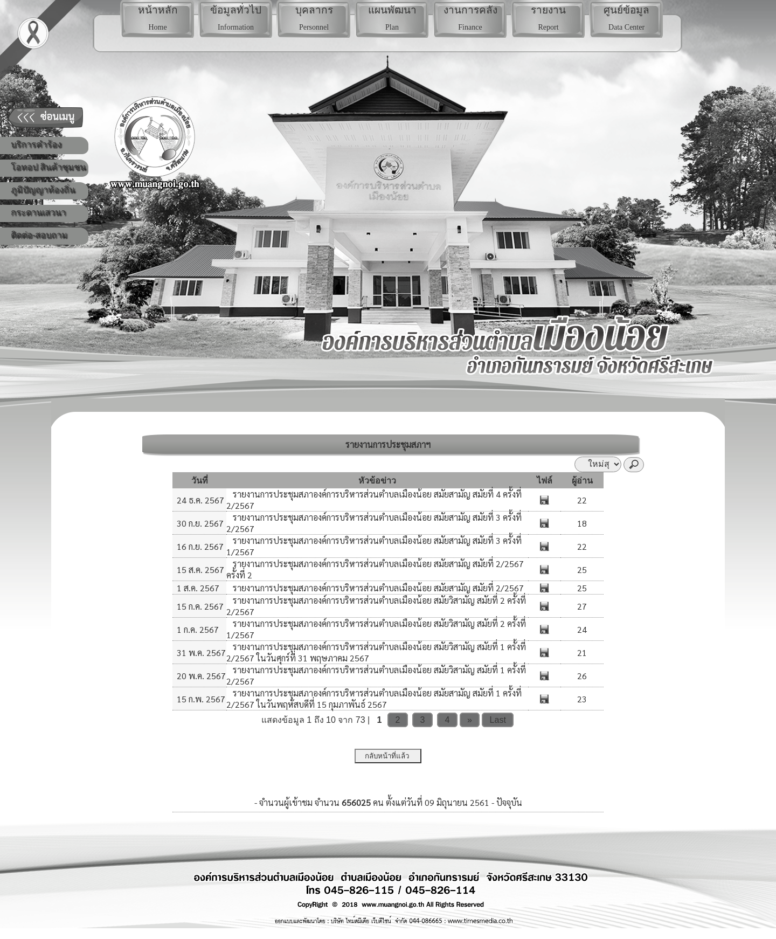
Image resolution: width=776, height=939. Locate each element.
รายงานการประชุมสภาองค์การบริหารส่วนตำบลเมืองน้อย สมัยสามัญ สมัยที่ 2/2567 (377, 587)
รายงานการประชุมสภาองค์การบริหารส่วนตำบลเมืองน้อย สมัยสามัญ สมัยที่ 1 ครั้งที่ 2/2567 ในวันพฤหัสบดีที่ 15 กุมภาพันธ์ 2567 (374, 698)
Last (498, 719)
